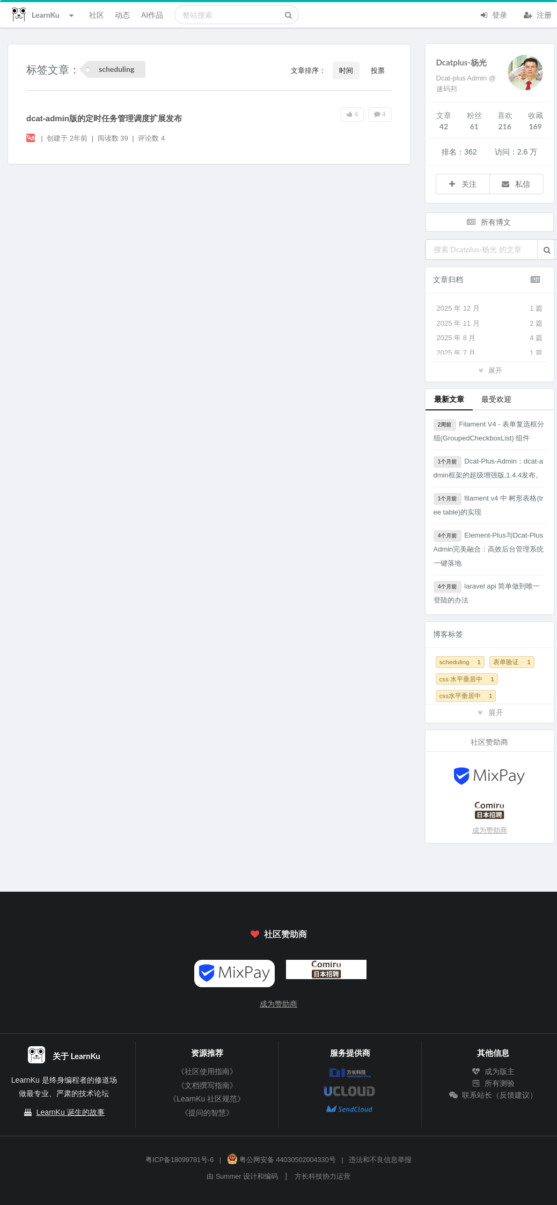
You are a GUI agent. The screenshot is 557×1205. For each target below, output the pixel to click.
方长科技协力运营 (322, 1176)
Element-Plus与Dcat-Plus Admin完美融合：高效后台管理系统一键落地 (489, 548)
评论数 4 (151, 138)
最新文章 (449, 398)
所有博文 (489, 221)
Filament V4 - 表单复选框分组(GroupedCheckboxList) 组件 (489, 430)
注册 (538, 14)
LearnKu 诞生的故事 (70, 1112)
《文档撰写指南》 (207, 1085)
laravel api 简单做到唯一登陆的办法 (487, 592)
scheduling (460, 661)
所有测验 (493, 1083)
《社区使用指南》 (207, 1071)
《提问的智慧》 (207, 1112)
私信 (515, 183)
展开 (489, 369)
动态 (122, 14)
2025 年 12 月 (490, 308)
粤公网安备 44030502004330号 (281, 1160)
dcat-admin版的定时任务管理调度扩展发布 (104, 118)
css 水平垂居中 (466, 678)
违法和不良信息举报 (380, 1160)
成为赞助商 (489, 830)
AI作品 (152, 14)
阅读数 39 (114, 138)
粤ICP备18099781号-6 (179, 1160)
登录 (493, 14)
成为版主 (493, 1071)
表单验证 (511, 661)
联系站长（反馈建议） (493, 1095)
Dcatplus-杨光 (461, 62)
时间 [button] (346, 70)
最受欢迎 (496, 398)
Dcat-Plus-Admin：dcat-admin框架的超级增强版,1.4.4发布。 (489, 467)
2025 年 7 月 (490, 353)
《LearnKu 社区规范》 (207, 1098)
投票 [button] (378, 70)
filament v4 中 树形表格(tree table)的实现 (489, 504)
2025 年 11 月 (490, 323)
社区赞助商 (278, 934)
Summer (228, 1176)
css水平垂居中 (466, 695)
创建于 (67, 138)
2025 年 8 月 (490, 338)
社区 (96, 14)
